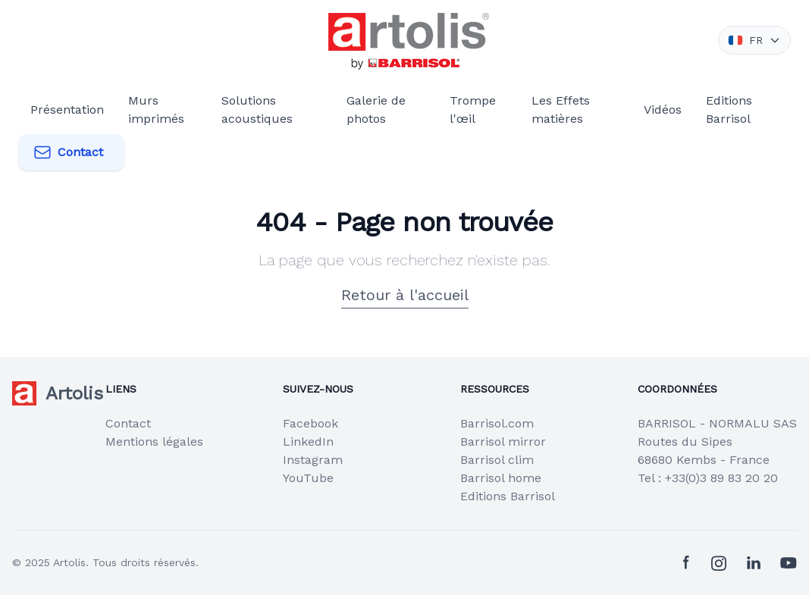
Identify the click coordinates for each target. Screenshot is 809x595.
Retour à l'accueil (405, 295)
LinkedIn (308, 441)
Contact (68, 152)
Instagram (313, 460)
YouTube (308, 478)
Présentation (67, 109)
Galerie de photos (376, 109)
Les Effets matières (560, 109)
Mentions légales (154, 441)
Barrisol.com (497, 423)
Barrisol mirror (503, 441)
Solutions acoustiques (257, 109)
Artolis (69, 562)
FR (754, 40)
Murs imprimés (156, 109)
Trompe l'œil (473, 109)
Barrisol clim (497, 460)
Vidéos (663, 109)
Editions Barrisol (729, 109)
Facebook (310, 423)
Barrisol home (500, 478)
